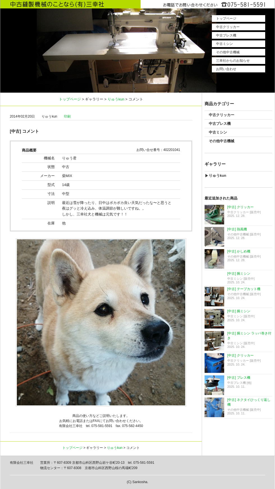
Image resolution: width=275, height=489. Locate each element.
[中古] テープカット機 (243, 289)
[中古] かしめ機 (238, 251)
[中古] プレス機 (238, 378)
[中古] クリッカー (240, 207)
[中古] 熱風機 (237, 229)
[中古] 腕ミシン (238, 274)
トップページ (226, 18)
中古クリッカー (228, 27)
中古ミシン (224, 44)
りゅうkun (115, 99)
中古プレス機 (226, 35)
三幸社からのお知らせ (233, 61)
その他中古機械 (228, 52)
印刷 (67, 116)
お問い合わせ (226, 69)
